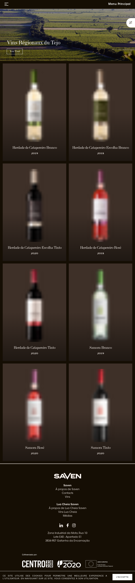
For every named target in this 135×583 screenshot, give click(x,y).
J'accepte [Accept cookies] (122, 577)
